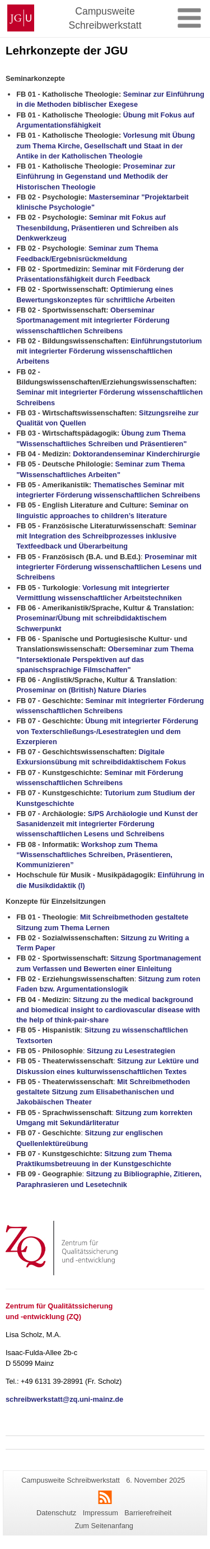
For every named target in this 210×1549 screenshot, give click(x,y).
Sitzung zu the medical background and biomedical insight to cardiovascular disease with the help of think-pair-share (108, 1010)
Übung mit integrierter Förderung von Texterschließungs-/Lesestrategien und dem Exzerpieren (107, 731)
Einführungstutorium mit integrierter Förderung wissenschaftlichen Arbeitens (109, 351)
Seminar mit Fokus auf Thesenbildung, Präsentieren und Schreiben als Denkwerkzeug (97, 227)
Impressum (100, 1513)
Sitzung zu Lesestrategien (131, 1051)
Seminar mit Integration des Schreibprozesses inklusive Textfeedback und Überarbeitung (106, 536)
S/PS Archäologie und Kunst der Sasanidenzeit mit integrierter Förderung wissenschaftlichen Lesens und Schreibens (107, 824)
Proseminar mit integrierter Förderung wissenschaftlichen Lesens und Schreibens (109, 567)
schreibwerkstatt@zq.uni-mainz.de (64, 1399)
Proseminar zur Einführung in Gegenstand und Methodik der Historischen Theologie (95, 176)
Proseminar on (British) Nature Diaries (82, 690)
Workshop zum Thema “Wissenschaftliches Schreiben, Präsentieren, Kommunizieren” (94, 854)
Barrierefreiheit (147, 1513)
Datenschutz (56, 1513)
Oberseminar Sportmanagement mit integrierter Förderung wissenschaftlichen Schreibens (93, 320)
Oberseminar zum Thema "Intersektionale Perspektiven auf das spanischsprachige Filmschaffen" (104, 659)
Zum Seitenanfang (103, 1525)
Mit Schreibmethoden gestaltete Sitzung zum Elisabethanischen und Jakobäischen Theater (103, 1092)
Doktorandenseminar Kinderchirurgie (136, 454)
